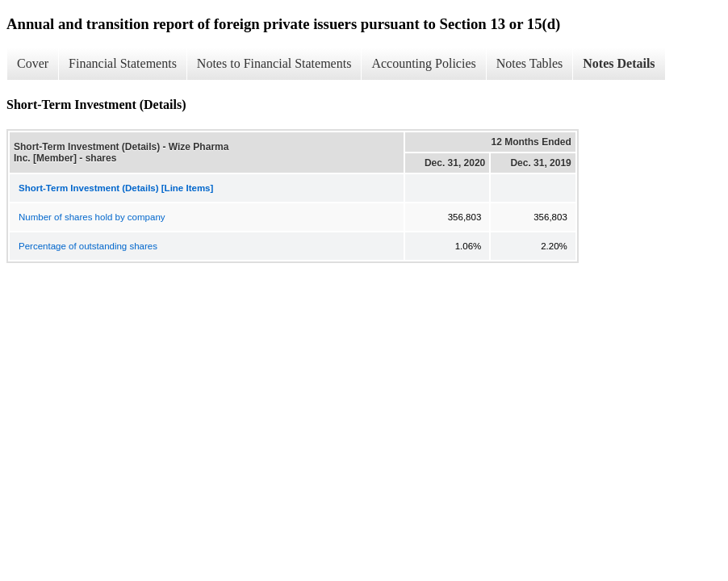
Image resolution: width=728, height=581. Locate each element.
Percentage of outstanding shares (88, 246)
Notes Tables (529, 63)
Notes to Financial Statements (274, 63)
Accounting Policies (423, 63)
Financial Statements (123, 63)
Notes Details (619, 63)
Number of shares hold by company (92, 217)
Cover (32, 63)
